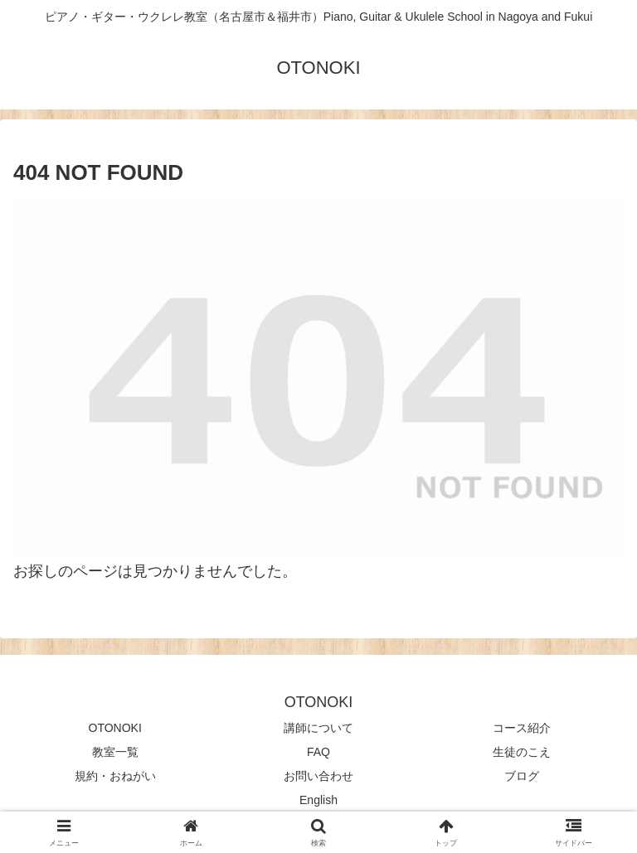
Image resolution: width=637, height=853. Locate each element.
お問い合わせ (318, 776)
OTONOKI (115, 727)
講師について (318, 727)
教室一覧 (115, 751)
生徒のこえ (522, 751)
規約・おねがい (115, 776)
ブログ (521, 776)
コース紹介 (522, 727)
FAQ (318, 751)
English (318, 800)
